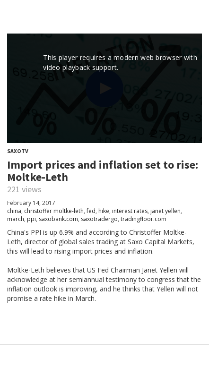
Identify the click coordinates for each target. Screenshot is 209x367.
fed (91, 211)
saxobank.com (58, 219)
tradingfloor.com (143, 219)
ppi (31, 219)
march (15, 219)
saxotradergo (99, 219)
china (14, 211)
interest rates (130, 211)
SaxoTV (17, 150)
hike (103, 211)
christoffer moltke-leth (54, 211)
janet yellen (165, 211)
